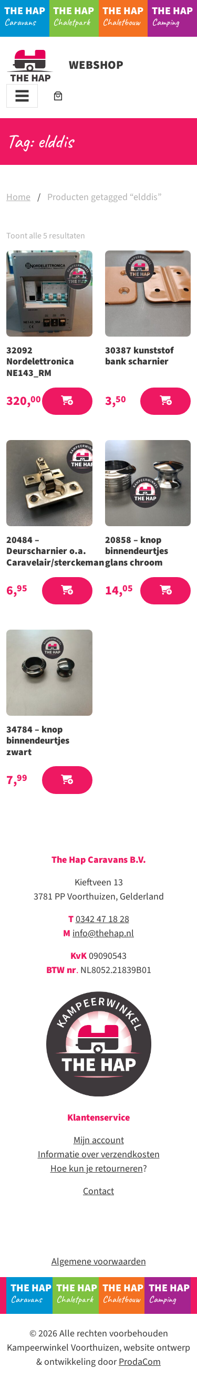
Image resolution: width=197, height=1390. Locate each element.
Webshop (64, 65)
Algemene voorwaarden (98, 1261)
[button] (67, 401)
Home (18, 197)
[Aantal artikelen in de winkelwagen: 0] (58, 96)
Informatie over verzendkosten (99, 1154)
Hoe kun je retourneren (96, 1168)
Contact (98, 1191)
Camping (174, 16)
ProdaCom (140, 1361)
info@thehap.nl (103, 933)
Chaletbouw (125, 16)
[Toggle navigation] (22, 96)
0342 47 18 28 (102, 919)
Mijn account (99, 1140)
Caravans (26, 16)
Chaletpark (75, 16)
